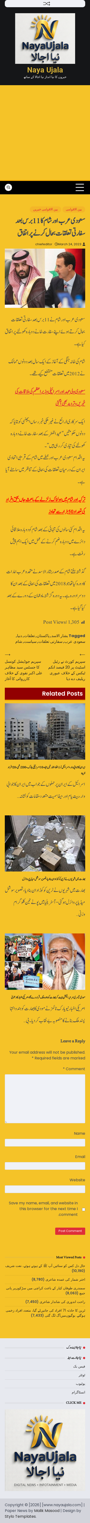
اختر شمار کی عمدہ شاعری (65, 1279)
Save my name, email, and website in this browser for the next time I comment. (43, 1208)
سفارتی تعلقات (50, 641)
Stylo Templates (20, 1516)
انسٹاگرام (78, 1392)
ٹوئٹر (82, 1375)
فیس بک (79, 1366)
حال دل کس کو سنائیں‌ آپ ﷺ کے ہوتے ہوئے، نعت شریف (45, 1265)
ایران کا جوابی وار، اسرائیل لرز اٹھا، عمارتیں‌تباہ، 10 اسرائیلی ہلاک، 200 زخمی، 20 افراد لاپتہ (46, 770)
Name (79, 1133)
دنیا (19, 636)
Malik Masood (47, 1510)
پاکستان (43, 636)
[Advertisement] (45, 133)
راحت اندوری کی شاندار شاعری (62, 1301)
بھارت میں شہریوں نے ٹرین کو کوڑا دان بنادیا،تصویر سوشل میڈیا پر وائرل (53, 879)
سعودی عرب (74, 641)
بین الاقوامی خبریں (45, 209)
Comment (74, 1069)
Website (77, 1180)
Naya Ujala (45, 70)
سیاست (30, 641)
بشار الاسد (59, 636)
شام (18, 641)
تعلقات (29, 636)
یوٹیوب (80, 1383)
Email (80, 1156)
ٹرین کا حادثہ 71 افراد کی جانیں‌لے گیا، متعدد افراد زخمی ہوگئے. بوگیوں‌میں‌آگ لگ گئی (45, 1313)
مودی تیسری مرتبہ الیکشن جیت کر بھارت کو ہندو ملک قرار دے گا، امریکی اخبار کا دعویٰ (48, 997)
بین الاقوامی (74, 209)
